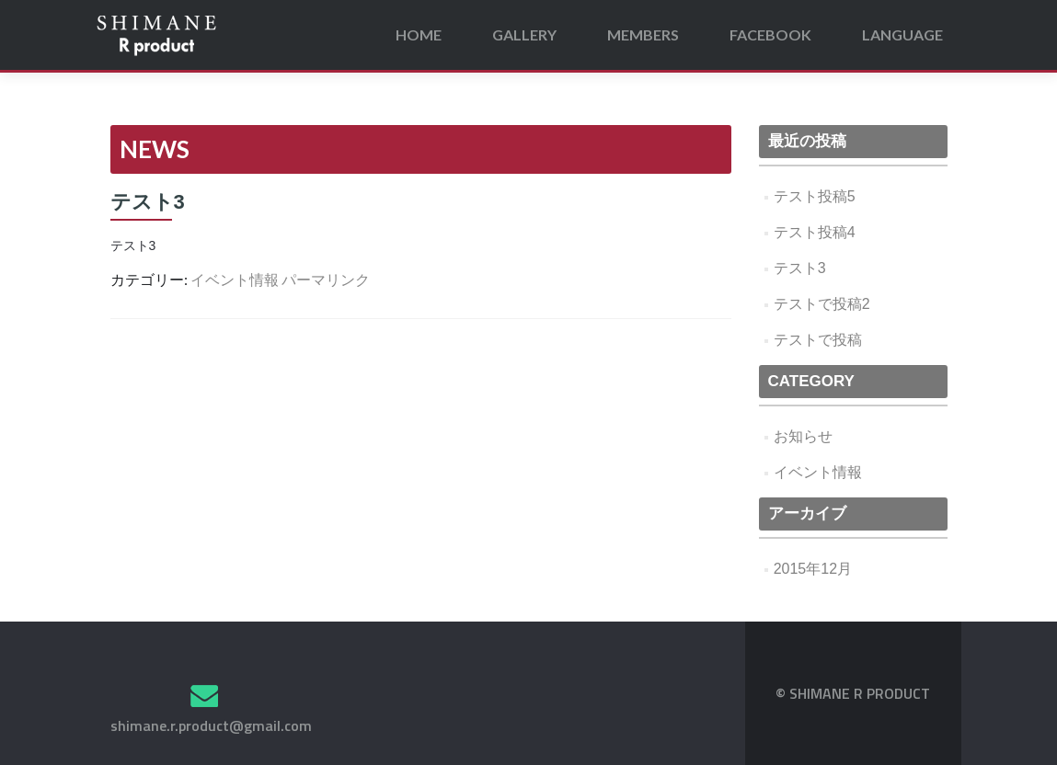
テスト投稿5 (815, 196)
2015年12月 (813, 569)
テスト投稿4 (815, 232)
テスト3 (800, 268)
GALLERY (524, 34)
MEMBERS (643, 34)
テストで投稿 (818, 340)
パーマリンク (325, 279)
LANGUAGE (902, 34)
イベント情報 (234, 279)
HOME (419, 34)
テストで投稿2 (822, 304)
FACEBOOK (770, 34)
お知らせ (803, 436)
